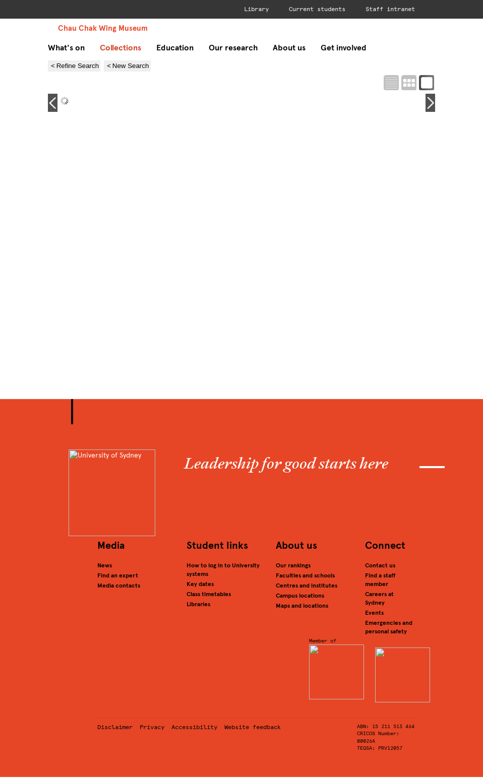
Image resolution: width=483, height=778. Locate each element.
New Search (130, 66)
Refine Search (77, 66)
